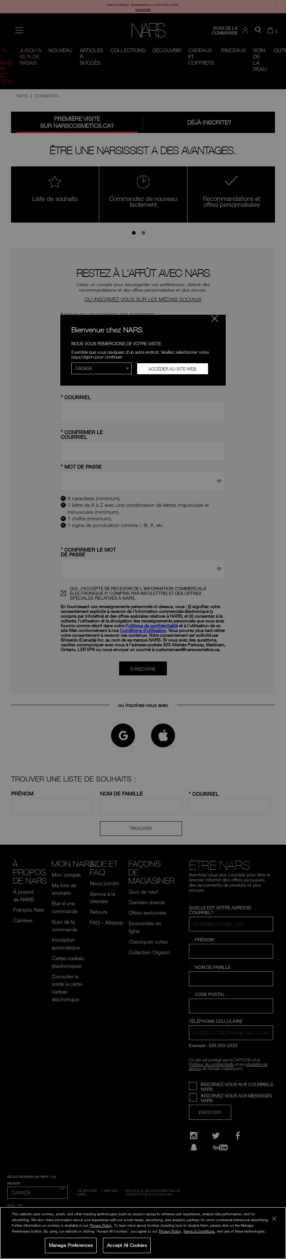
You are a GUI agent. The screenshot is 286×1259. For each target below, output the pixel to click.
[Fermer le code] (214, 318)
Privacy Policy (101, 1225)
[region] (143, 1233)
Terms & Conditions (199, 1231)
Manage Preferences (71, 1245)
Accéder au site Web (172, 369)
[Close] (274, 1219)
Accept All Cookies (126, 1245)
